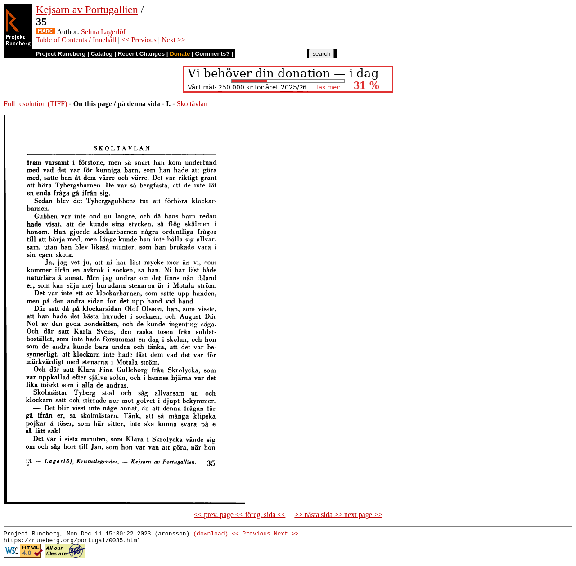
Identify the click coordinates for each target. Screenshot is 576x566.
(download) (210, 534)
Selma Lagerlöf (103, 32)
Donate (180, 53)
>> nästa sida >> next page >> (338, 514)
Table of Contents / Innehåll (76, 40)
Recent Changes (141, 53)
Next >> (173, 40)
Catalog (102, 53)
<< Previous (139, 40)
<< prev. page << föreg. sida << (239, 514)
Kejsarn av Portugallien (87, 9)
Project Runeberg (61, 53)
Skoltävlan (192, 103)
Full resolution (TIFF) (35, 103)
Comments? (212, 53)
